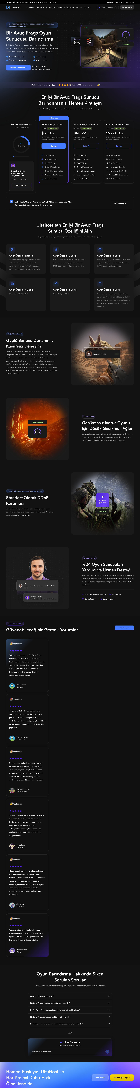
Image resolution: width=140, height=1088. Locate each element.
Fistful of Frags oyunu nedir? (42, 996)
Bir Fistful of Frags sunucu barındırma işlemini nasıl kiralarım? (55, 1010)
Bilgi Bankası (119, 2)
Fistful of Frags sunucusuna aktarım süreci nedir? (50, 1017)
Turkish (129, 2)
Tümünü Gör (124, 628)
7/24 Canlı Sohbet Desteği (94, 594)
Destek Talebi (89, 599)
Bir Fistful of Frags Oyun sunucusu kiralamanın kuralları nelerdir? (56, 1024)
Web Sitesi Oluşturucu (65, 7)
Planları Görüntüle (18, 67)
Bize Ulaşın (110, 2)
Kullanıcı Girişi (127, 7)
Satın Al (54, 146)
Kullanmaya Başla (122, 1078)
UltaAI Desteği (107, 599)
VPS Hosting (120, 203)
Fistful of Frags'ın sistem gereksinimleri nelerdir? (50, 1003)
